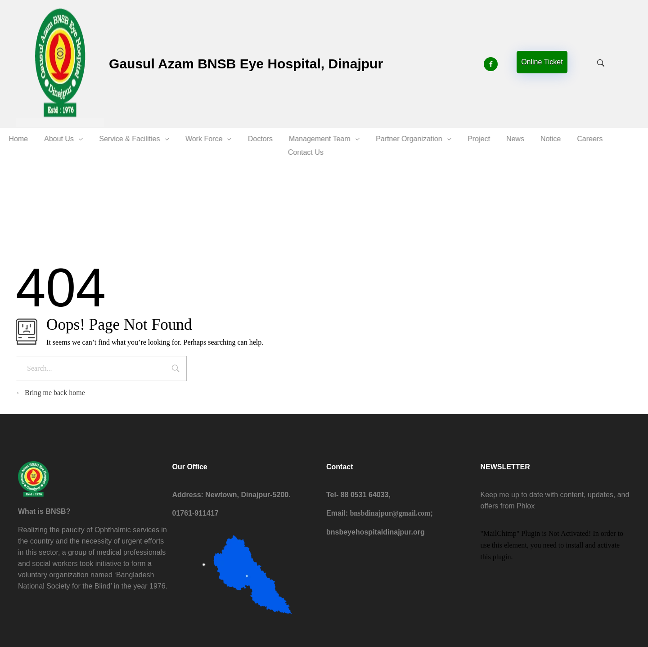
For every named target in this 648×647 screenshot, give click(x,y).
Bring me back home (50, 392)
